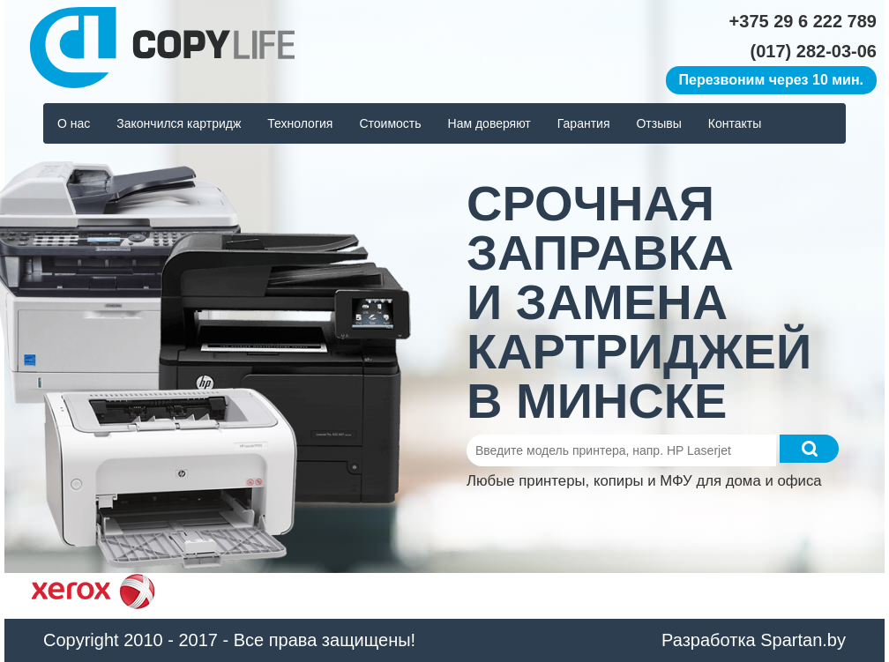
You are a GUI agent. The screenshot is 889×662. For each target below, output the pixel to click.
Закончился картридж (178, 123)
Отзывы (658, 123)
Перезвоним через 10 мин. (771, 79)
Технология (299, 123)
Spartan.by (803, 640)
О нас (73, 123)
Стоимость (390, 123)
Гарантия (583, 123)
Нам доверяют (489, 123)
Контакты (734, 123)
